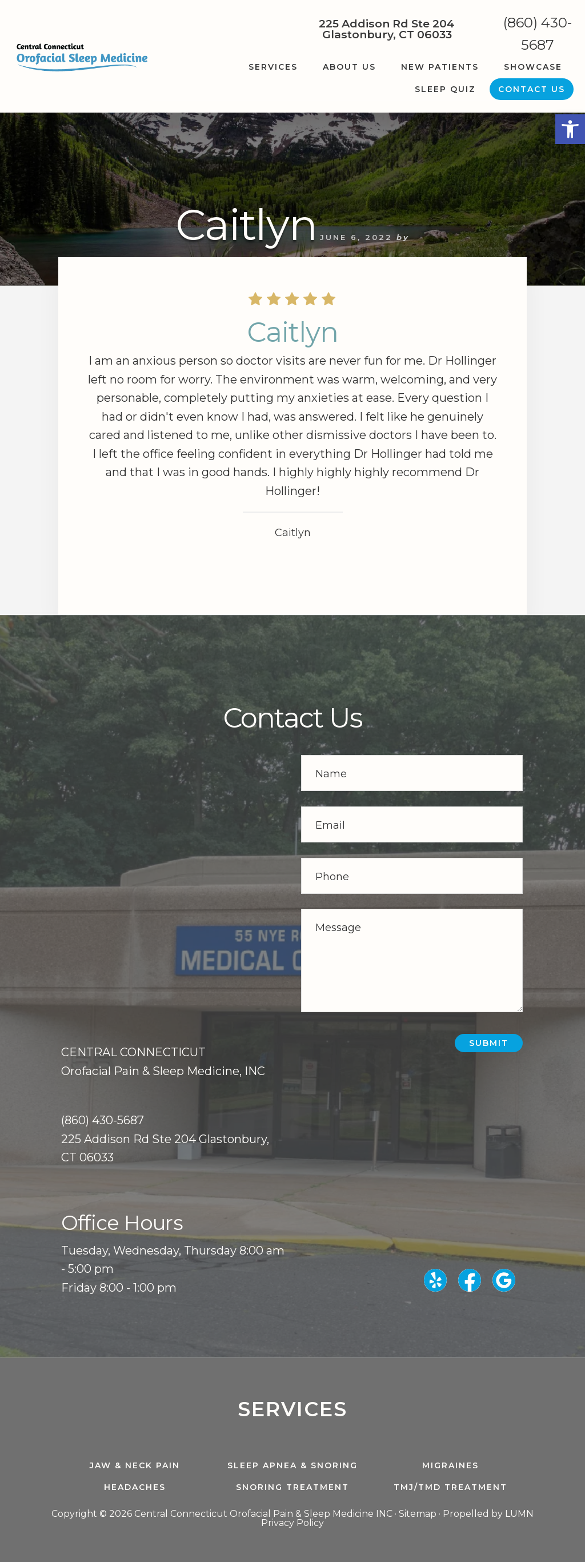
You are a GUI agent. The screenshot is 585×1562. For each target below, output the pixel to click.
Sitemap (417, 1513)
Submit (488, 1043)
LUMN (519, 1513)
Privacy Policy (292, 1522)
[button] (570, 129)
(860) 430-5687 (537, 33)
